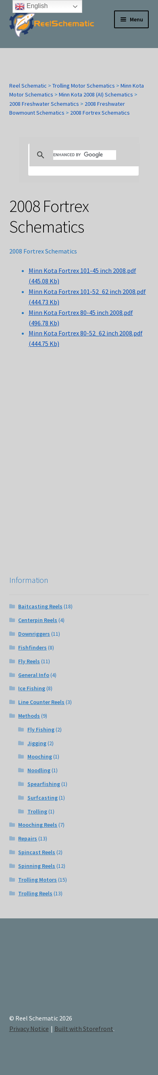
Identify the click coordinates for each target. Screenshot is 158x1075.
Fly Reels (29, 661)
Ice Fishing (31, 688)
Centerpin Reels (37, 620)
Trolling (37, 811)
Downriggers (34, 633)
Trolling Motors (37, 879)
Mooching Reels (37, 824)
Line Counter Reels (41, 702)
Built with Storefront (83, 1029)
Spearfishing (43, 784)
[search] (84, 155)
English (31, 6)
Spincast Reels (36, 852)
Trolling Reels (35, 893)
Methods (29, 715)
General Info (33, 675)
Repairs (27, 838)
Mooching (39, 756)
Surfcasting (42, 797)
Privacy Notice (29, 1029)
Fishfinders (32, 647)
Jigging (36, 743)
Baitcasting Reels (40, 606)
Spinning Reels (36, 866)
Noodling (38, 770)
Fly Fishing (40, 729)
